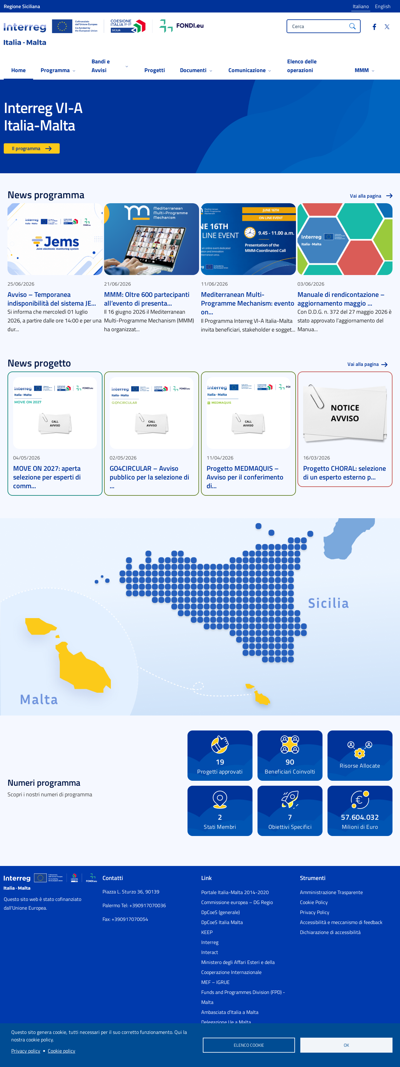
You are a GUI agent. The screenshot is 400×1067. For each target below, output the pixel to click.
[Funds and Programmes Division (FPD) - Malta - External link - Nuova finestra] (246, 997)
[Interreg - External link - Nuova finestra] (246, 942)
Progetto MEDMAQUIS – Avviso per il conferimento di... (245, 477)
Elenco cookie (249, 1045)
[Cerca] (352, 26)
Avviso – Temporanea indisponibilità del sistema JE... (52, 298)
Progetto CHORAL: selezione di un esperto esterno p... (344, 472)
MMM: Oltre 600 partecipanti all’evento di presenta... (146, 298)
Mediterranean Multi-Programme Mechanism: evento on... (247, 303)
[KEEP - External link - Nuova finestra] (246, 932)
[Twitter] (384, 27)
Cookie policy (61, 1051)
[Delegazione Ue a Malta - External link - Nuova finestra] (246, 1022)
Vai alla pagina (365, 195)
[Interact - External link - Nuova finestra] (246, 952)
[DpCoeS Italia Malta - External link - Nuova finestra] (246, 922)
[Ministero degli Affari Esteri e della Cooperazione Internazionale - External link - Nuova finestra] (246, 967)
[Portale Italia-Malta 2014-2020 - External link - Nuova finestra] (246, 892)
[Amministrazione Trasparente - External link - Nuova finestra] (345, 892)
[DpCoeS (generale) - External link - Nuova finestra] (246, 912)
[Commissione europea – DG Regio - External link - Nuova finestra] (246, 902)
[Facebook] (372, 27)
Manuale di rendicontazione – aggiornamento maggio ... (341, 298)
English (383, 6)
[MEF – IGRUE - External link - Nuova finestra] (246, 982)
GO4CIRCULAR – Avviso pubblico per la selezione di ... (149, 477)
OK (346, 1045)
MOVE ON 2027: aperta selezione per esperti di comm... (47, 477)
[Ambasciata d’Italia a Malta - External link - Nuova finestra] (246, 1012)
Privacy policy (25, 1051)
